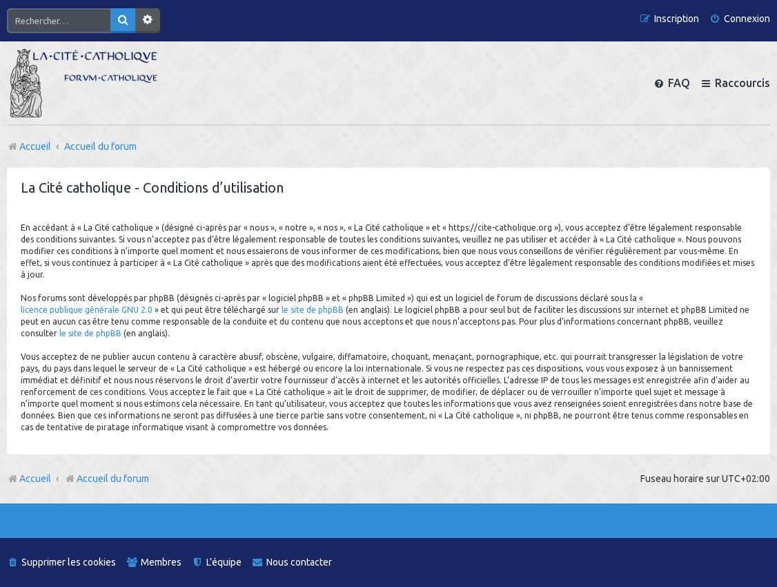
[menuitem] (739, 19)
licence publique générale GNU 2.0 (87, 309)
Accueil (35, 478)
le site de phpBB (313, 309)
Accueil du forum (106, 478)
